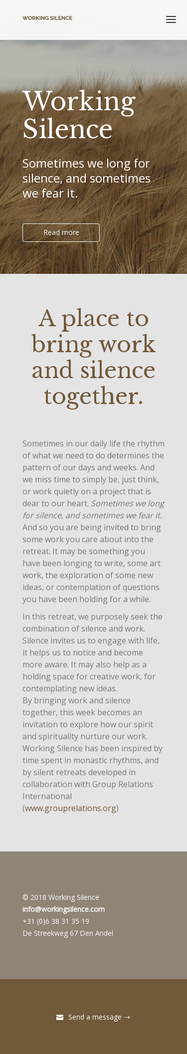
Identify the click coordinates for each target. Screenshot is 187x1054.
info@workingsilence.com (63, 909)
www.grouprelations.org (70, 808)
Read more (61, 232)
